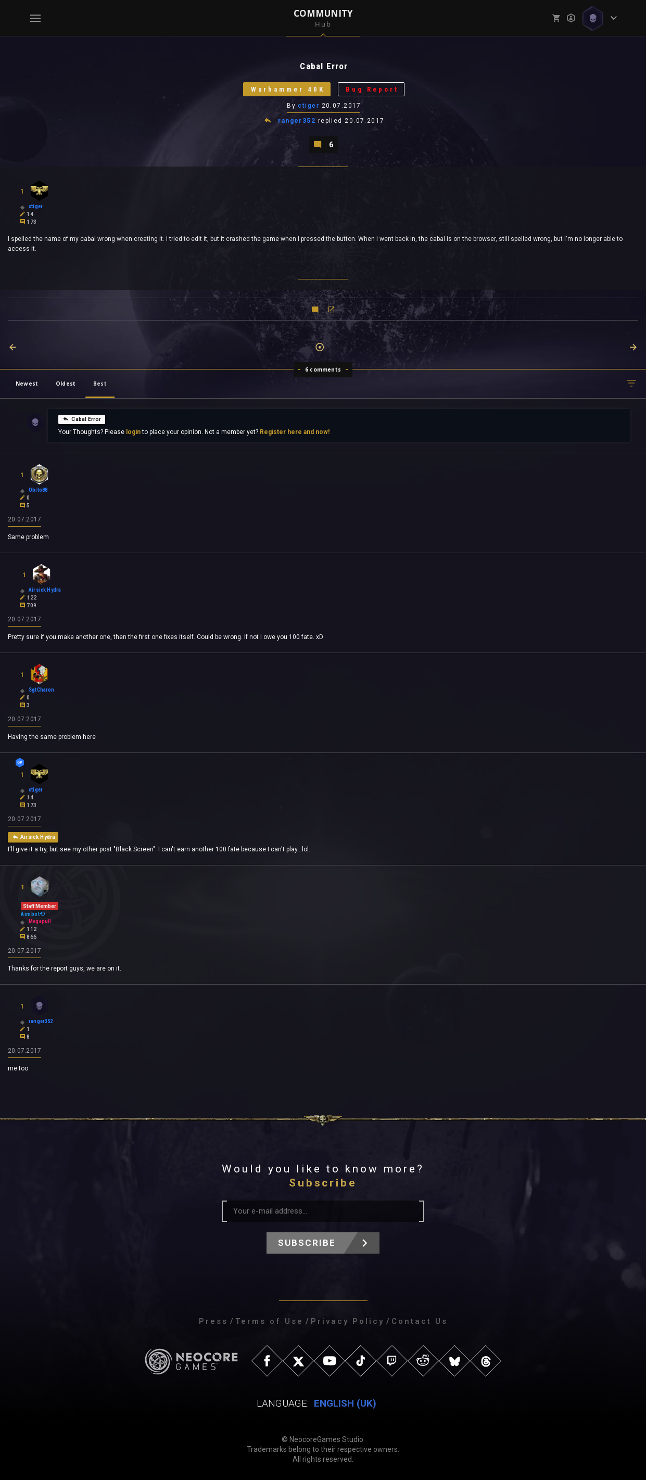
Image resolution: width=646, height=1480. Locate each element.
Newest (27, 383)
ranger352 (296, 120)
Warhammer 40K (288, 89)
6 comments (323, 369)
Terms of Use (269, 1321)
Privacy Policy (347, 1321)
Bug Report (372, 89)
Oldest (65, 383)
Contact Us (419, 1321)
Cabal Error (81, 419)
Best (100, 383)
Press (213, 1321)
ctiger (308, 105)
